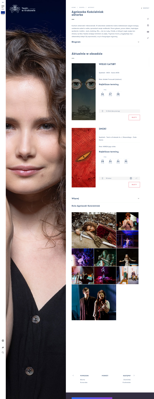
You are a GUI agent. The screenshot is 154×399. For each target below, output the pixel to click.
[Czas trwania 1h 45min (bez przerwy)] (102, 111)
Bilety (134, 117)
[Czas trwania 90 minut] (102, 178)
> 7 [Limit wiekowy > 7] (136, 178)
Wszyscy (144, 8)
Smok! (102, 129)
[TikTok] (148, 38)
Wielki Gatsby (107, 64)
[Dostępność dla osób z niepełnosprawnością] (131, 178)
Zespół (82, 7)
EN (3, 2)
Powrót (105, 376)
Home (74, 7)
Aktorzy (91, 7)
